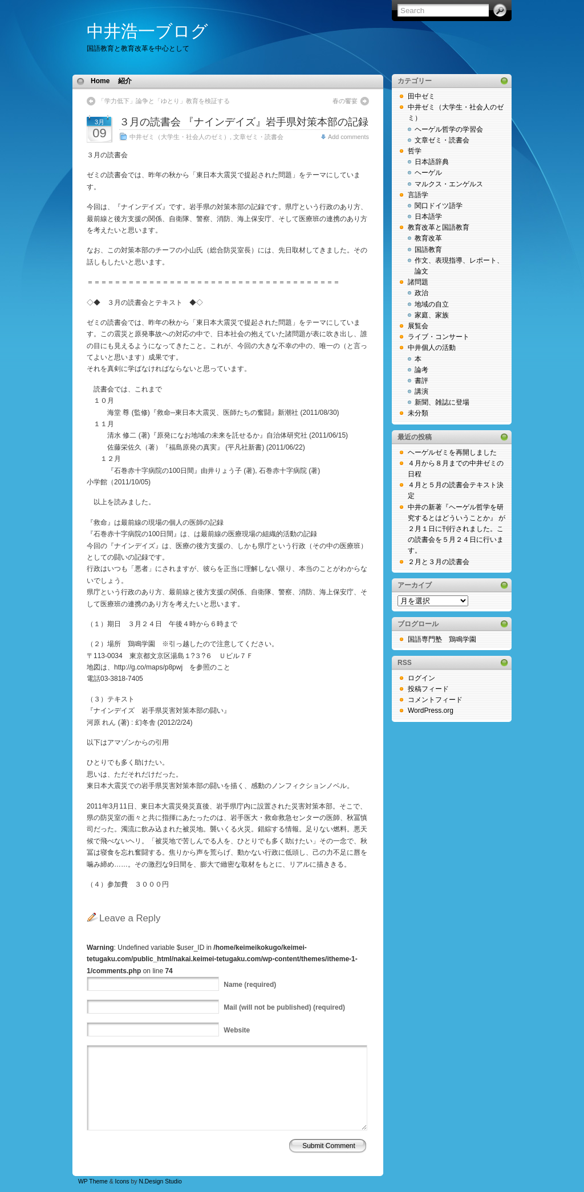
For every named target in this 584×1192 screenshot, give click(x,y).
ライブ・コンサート (438, 337)
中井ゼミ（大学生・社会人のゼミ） (179, 136)
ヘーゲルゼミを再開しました (452, 452)
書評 (421, 381)
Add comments (348, 136)
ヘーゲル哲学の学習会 (449, 129)
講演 (421, 391)
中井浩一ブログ (147, 31)
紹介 (125, 81)
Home (100, 81)
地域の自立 (432, 304)
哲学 (414, 151)
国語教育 (428, 250)
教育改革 (428, 238)
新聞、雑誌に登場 (442, 402)
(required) (250, 985)
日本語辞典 (432, 162)
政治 (421, 293)
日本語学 (428, 217)
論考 (421, 370)
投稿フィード (428, 689)
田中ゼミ (421, 96)
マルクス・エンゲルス (449, 184)
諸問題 (418, 282)
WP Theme (93, 1181)
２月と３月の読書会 (438, 562)
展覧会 (418, 326)
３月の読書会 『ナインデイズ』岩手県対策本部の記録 (243, 122)
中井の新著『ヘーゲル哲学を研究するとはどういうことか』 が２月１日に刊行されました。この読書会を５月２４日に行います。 (456, 529)
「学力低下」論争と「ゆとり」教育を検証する (167, 100)
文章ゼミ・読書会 (258, 136)
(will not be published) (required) (284, 1007)
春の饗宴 (345, 100)
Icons (122, 1181)
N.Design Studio (160, 1181)
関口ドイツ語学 (439, 206)
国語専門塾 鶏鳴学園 (442, 639)
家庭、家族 (432, 315)
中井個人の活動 (432, 348)
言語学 (418, 195)
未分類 (418, 413)
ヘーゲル (428, 173)
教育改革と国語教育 (438, 227)
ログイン (421, 678)
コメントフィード (435, 700)
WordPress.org (430, 711)
